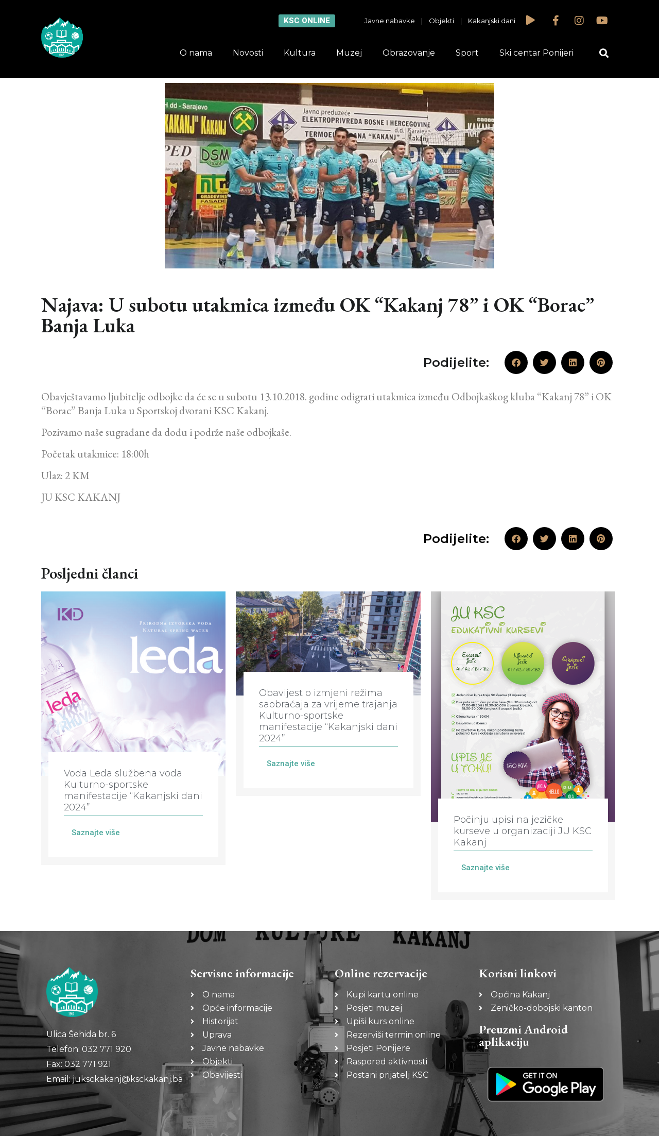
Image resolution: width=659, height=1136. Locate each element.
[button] (604, 53)
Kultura (300, 53)
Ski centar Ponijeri (536, 53)
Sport (467, 53)
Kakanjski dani (491, 20)
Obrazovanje (409, 53)
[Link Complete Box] (133, 728)
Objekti (441, 20)
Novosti (248, 53)
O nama (196, 53)
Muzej (349, 53)
